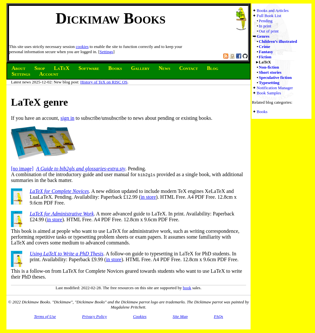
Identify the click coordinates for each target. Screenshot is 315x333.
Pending (266, 20)
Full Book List (269, 15)
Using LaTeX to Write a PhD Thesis (66, 253)
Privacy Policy (94, 316)
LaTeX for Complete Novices (59, 191)
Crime (264, 46)
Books (262, 111)
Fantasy (266, 51)
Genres (263, 36)
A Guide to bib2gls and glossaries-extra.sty (80, 168)
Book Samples (269, 92)
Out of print (269, 31)
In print (265, 26)
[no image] (22, 168)
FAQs (218, 316)
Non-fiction (269, 67)
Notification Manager (275, 87)
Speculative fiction (275, 77)
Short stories (270, 72)
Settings (106, 51)
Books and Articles (273, 10)
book (187, 287)
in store (148, 197)
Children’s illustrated (278, 41)
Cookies (140, 316)
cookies (82, 46)
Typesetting (269, 82)
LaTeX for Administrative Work (62, 213)
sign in (67, 118)
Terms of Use (45, 316)
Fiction (265, 56)
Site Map (180, 316)
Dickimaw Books (111, 18)
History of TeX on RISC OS (104, 82)
